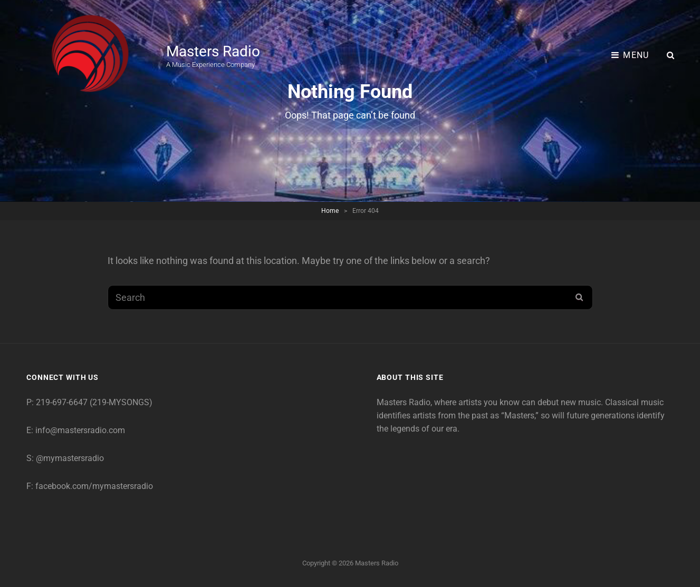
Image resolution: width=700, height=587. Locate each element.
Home (330, 210)
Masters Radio (213, 51)
